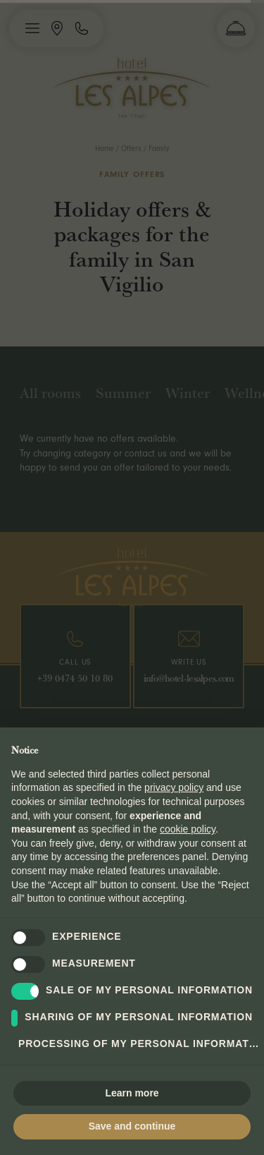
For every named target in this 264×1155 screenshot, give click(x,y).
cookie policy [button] (187, 829)
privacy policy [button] (173, 787)
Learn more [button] (131, 1093)
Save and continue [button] (132, 1126)
